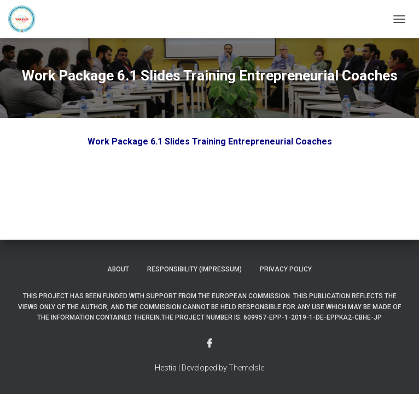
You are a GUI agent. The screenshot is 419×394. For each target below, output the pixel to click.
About (118, 269)
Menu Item (209, 343)
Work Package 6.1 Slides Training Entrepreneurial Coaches (210, 141)
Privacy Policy (286, 269)
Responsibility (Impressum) (194, 269)
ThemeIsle (246, 367)
